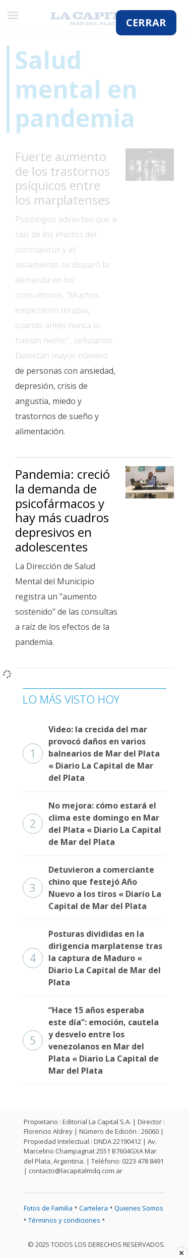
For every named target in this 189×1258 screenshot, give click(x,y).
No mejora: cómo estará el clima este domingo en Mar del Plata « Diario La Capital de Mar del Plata (92, 823)
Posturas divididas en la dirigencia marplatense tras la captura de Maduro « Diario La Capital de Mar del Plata (92, 958)
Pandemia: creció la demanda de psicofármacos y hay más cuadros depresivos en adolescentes (62, 510)
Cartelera (93, 1208)
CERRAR (146, 22)
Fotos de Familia (48, 1208)
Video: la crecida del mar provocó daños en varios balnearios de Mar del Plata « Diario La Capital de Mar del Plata (91, 753)
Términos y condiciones (64, 1220)
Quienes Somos (138, 1208)
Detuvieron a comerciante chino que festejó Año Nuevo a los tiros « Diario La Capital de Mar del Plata (92, 888)
